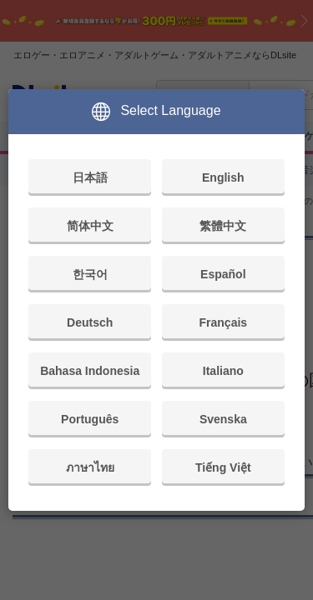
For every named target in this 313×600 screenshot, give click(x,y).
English (223, 177)
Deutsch (90, 322)
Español (222, 274)
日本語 (90, 177)
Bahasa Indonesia (89, 371)
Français (223, 322)
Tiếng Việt (223, 467)
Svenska (223, 419)
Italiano (223, 371)
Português (90, 419)
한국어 (90, 274)
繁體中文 (222, 225)
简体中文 (90, 225)
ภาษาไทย (90, 467)
